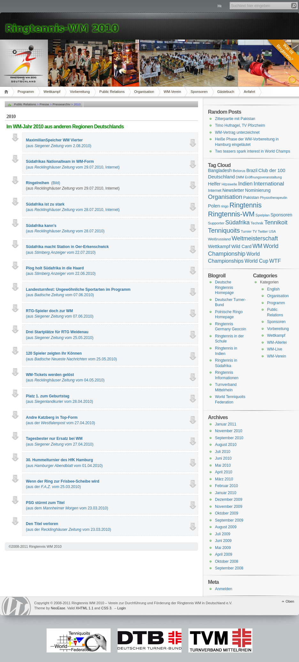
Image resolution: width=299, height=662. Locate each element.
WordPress (16, 606)
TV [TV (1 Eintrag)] (254, 231)
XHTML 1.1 (84, 608)
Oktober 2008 (226, 561)
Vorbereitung (80, 92)
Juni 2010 (223, 458)
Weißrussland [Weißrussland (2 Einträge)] (219, 239)
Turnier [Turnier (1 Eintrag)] (246, 231)
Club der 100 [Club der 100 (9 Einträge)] (271, 170)
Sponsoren (199, 92)
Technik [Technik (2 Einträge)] (257, 223)
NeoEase (58, 608)
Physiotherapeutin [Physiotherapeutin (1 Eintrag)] (273, 197)
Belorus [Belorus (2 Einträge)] (239, 171)
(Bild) (55, 183)
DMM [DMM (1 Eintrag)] (240, 177)
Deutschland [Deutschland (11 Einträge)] (221, 176)
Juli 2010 (222, 451)
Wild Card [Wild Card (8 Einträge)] (241, 246)
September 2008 (229, 568)
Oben (290, 601)
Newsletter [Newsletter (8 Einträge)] (233, 190)
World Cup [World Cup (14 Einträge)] (256, 261)
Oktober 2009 (226, 513)
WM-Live (274, 349)
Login (121, 608)
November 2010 (228, 431)
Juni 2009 (223, 540)
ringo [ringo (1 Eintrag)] (225, 206)
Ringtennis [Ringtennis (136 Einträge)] (245, 205)
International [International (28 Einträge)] (269, 183)
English (273, 289)
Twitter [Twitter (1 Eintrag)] (263, 231)
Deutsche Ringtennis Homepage (224, 287)
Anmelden (223, 589)
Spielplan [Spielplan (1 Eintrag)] (263, 215)
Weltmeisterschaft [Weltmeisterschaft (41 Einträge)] (255, 238)
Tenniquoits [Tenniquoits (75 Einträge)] (224, 230)
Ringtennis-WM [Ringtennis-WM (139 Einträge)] (231, 214)
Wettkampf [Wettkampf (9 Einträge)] (219, 246)
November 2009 (228, 506)
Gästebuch (225, 92)
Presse (44, 104)
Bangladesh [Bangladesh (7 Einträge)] (220, 170)
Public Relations (112, 92)
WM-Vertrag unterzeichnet (237, 132)
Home (7, 92)
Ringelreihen (37, 183)
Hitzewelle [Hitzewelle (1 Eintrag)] (229, 184)
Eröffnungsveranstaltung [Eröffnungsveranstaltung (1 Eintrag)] (263, 177)
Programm (26, 92)
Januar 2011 (225, 424)
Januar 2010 (225, 493)
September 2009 (229, 520)
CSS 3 (106, 608)
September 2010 (229, 438)
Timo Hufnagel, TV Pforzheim (240, 125)
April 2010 (223, 472)
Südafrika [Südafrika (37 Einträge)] (237, 222)
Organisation (144, 92)
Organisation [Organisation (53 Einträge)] (225, 196)
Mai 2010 (223, 465)
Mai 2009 (223, 547)
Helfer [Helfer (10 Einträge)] (214, 183)
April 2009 (223, 554)
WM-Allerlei (277, 342)
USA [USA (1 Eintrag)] (272, 231)
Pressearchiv (61, 104)
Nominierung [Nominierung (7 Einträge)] (258, 190)
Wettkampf (51, 92)
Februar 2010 (226, 486)
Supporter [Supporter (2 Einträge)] (216, 223)
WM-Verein (172, 92)
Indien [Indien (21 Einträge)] (245, 184)
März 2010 (224, 479)
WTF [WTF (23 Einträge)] (275, 261)
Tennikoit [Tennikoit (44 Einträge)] (276, 222)
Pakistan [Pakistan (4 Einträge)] (251, 197)
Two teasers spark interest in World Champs (252, 151)
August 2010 (225, 444)
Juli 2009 (222, 534)
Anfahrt (249, 92)
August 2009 (225, 527)
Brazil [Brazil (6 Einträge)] (251, 170)
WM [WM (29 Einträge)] (257, 246)
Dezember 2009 (228, 499)
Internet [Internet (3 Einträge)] (214, 190)
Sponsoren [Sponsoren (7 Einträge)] (281, 214)
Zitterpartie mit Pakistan (235, 119)
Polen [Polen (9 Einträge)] (214, 205)
